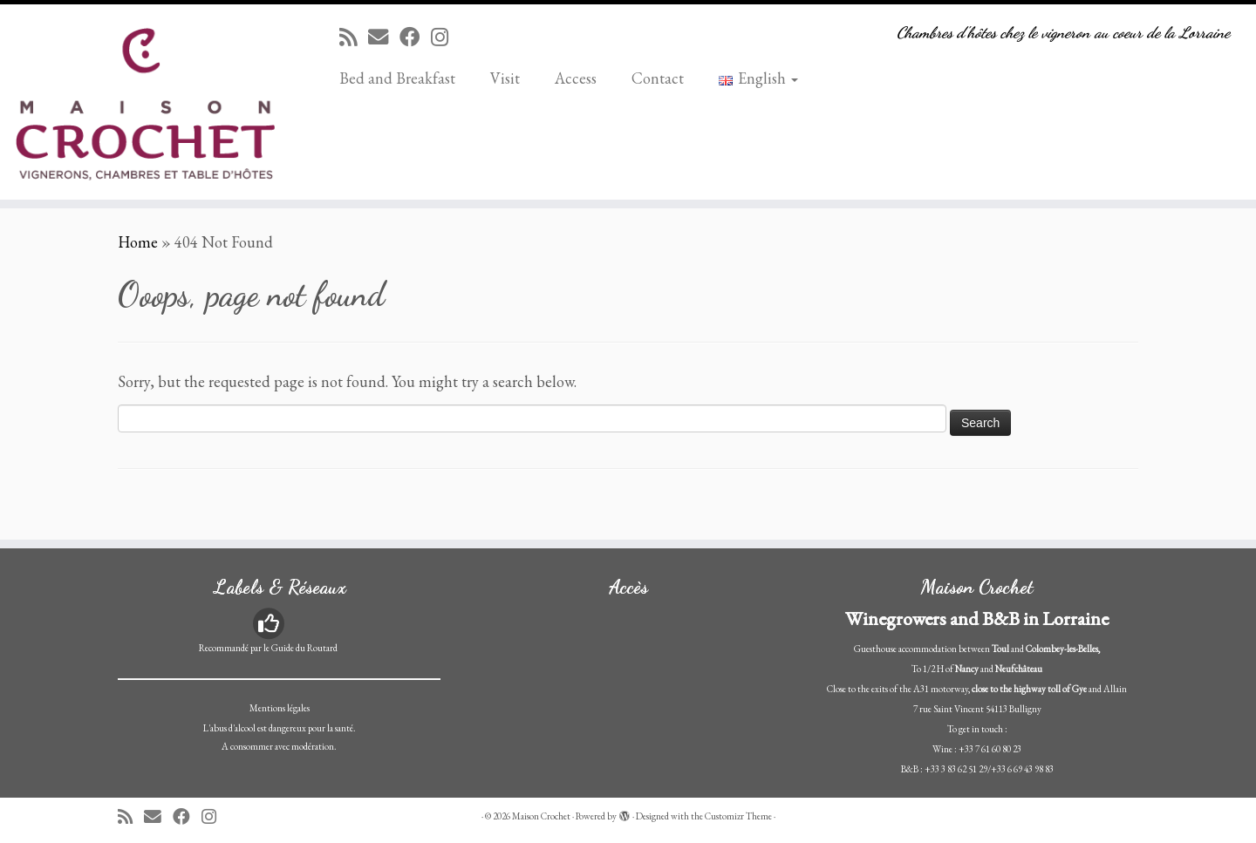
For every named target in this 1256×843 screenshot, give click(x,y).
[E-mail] (383, 37)
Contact (657, 78)
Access (576, 78)
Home (138, 242)
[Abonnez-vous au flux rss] (353, 37)
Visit (505, 78)
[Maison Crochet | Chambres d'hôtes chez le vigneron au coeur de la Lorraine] (145, 102)
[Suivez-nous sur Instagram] (445, 37)
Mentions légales (279, 708)
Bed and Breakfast (397, 78)
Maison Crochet (541, 816)
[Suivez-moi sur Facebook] (415, 37)
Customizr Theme (738, 816)
